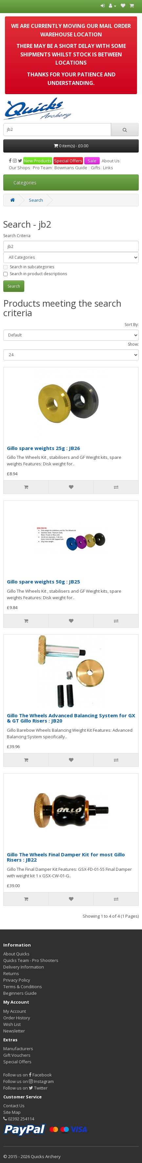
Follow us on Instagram (28, 1081)
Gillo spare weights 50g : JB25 (43, 581)
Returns (11, 973)
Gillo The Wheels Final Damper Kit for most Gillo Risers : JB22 (66, 857)
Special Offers (68, 161)
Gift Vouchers (16, 1055)
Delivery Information (23, 967)
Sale (92, 161)
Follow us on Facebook (27, 1075)
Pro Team (42, 168)
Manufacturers (18, 1048)
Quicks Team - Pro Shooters (30, 960)
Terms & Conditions (22, 987)
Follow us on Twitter (25, 1088)
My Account (14, 1011)
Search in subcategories (28, 267)
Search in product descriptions (35, 273)
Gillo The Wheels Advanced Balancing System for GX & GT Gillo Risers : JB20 (71, 718)
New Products (37, 161)
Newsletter (14, 1031)
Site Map (12, 1112)
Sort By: (132, 324)
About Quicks (16, 954)
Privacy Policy (16, 980)
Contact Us (14, 1106)
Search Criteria (16, 235)
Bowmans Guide (70, 168)
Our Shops (19, 168)
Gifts (95, 168)
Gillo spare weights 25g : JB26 (43, 448)
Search (36, 200)
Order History (16, 1018)
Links (108, 168)
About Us (111, 161)
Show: (133, 344)
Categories (24, 182)
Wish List (12, 1024)
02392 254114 (18, 1119)
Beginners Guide (20, 993)
